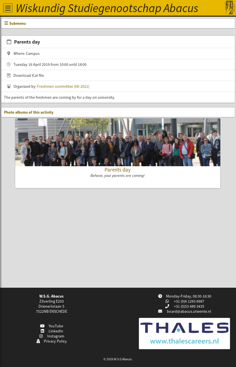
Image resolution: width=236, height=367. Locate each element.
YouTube (51, 325)
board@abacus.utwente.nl (189, 311)
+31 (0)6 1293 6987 (188, 301)
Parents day (118, 169)
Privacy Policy (51, 341)
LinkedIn (51, 331)
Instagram (52, 336)
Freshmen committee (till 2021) (63, 86)
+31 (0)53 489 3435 (188, 306)
